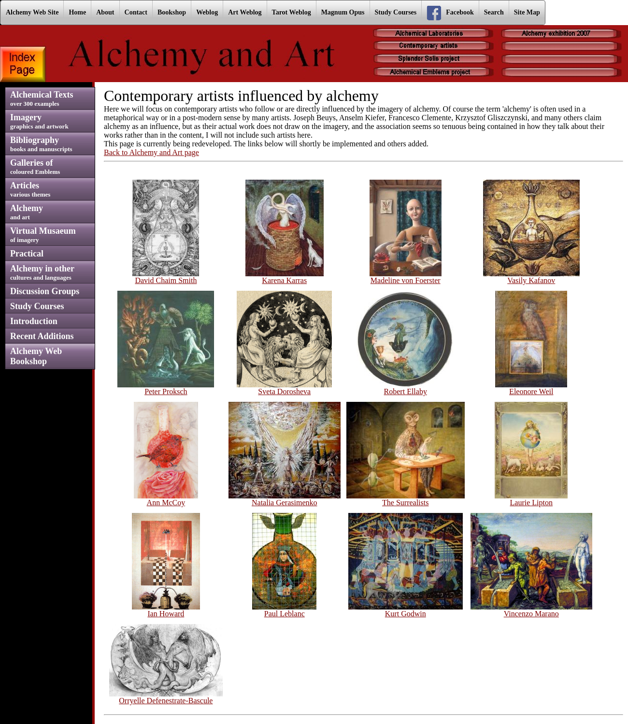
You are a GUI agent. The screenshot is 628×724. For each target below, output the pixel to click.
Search (494, 12)
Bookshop (171, 12)
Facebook (450, 13)
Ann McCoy (166, 499)
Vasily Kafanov (531, 277)
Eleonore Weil (531, 388)
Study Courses (396, 12)
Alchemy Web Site (32, 12)
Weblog (207, 12)
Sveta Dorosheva (284, 388)
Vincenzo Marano (531, 610)
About (105, 12)
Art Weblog (244, 12)
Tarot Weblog (291, 12)
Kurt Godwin (405, 610)
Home (77, 12)
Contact (136, 12)
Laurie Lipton (531, 499)
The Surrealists (405, 499)
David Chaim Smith (165, 277)
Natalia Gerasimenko (284, 499)
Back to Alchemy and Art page (151, 152)
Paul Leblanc (284, 610)
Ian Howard (166, 610)
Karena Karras (284, 277)
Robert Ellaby (405, 388)
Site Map (527, 12)
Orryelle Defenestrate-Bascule (166, 697)
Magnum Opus (343, 12)
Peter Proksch (165, 388)
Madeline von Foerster (406, 277)
